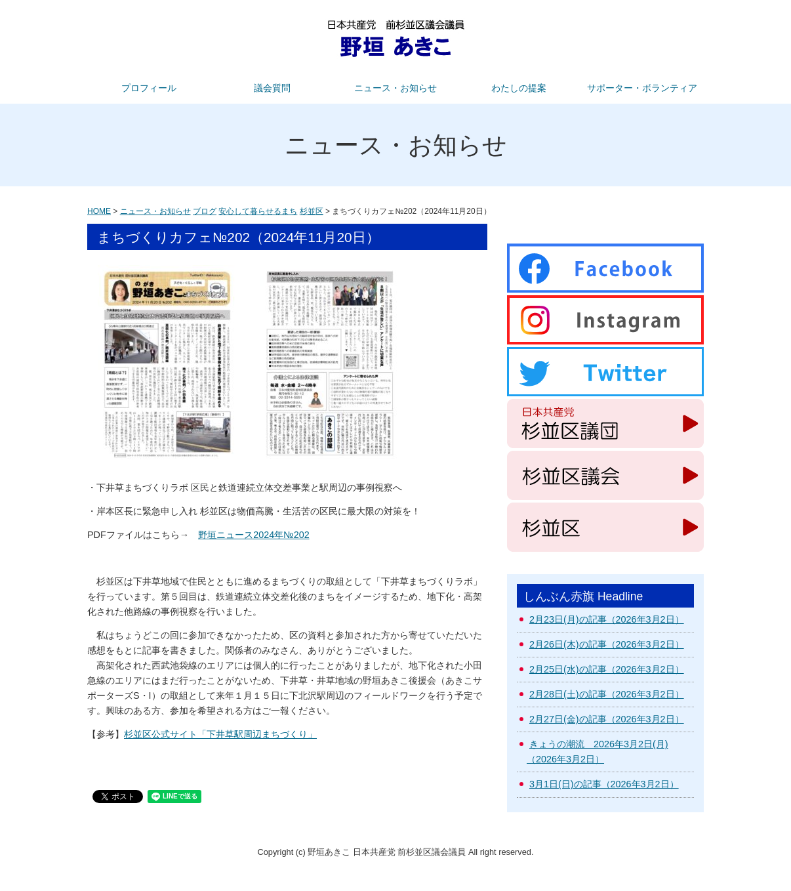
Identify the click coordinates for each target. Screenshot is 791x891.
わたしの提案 (518, 88)
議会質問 (272, 88)
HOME (99, 211)
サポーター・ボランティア (642, 88)
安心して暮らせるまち (257, 211)
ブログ (204, 211)
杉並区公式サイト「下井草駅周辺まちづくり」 (220, 734)
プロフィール (148, 88)
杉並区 (311, 211)
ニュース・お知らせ (395, 88)
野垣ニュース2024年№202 (253, 534)
